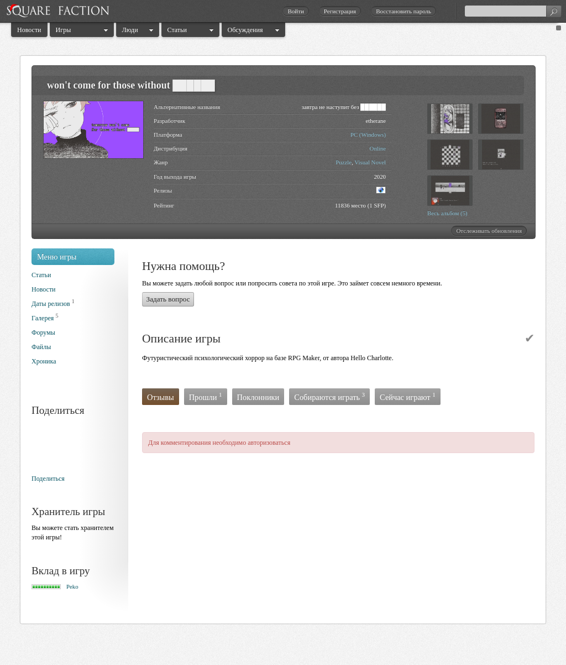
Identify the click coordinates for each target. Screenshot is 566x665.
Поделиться (48, 478)
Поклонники (258, 397)
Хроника (44, 361)
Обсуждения (245, 30)
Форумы (43, 332)
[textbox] (513, 11)
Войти (295, 11)
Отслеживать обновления (489, 230)
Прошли (205, 396)
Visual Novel (370, 162)
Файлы (41, 347)
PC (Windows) (368, 134)
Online (378, 148)
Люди (130, 30)
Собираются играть (329, 396)
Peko (72, 586)
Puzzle (344, 162)
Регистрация (340, 11)
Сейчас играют (408, 396)
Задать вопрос (168, 299)
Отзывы (160, 397)
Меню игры (57, 256)
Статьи (177, 30)
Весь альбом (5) (447, 213)
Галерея (43, 318)
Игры (63, 30)
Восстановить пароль (403, 11)
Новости (29, 30)
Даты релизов (51, 304)
